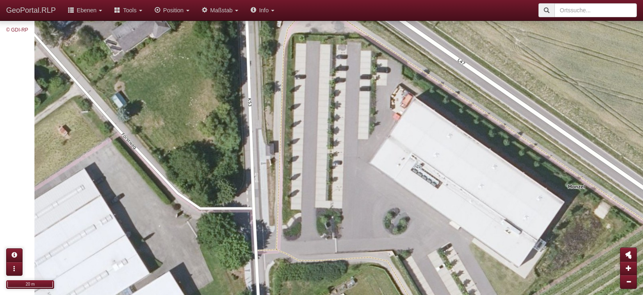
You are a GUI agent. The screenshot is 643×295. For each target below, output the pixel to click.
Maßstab (220, 10)
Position (172, 10)
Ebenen (85, 10)
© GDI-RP (17, 30)
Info (262, 10)
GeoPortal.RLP (31, 10)
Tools (128, 10)
